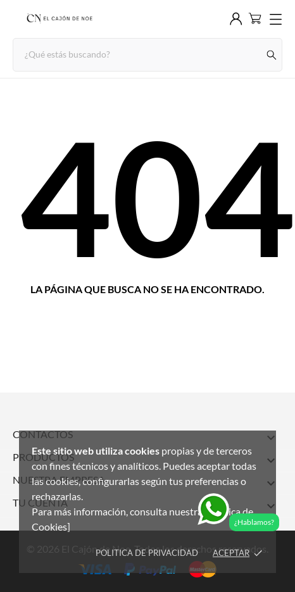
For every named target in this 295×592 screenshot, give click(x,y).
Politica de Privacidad (147, 553)
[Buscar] (272, 55)
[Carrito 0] (255, 18)
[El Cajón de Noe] (59, 19)
